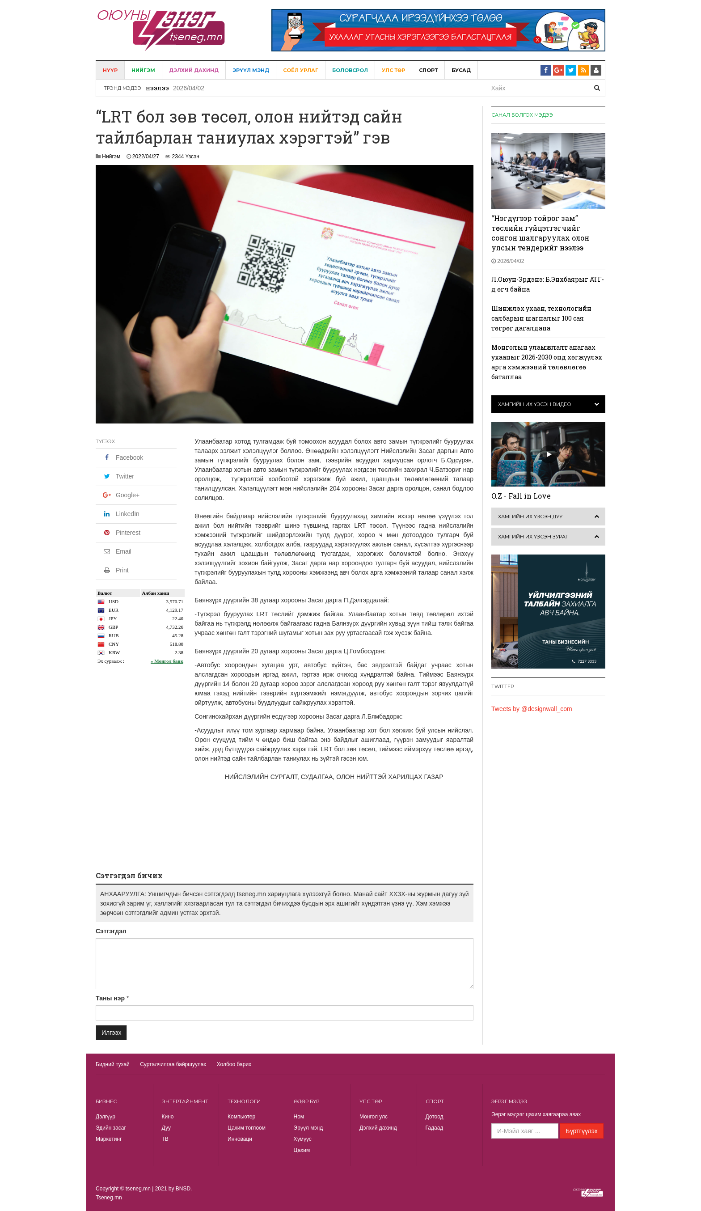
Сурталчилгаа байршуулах (173, 1064)
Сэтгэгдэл (111, 931)
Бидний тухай (113, 1064)
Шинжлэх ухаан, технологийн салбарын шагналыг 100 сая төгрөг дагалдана (541, 318)
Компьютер (241, 1117)
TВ (165, 1139)
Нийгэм (143, 70)
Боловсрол (350, 70)
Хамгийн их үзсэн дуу (530, 516)
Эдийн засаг (111, 1128)
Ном (299, 1117)
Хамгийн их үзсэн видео (534, 404)
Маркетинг (109, 1139)
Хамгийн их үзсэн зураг (533, 537)
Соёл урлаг (300, 70)
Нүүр (110, 70)
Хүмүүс (303, 1139)
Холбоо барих (234, 1064)
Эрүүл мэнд (250, 70)
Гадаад (434, 1128)
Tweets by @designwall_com (531, 708)
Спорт (428, 70)
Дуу (166, 1128)
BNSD (183, 1189)
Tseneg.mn (109, 1197)
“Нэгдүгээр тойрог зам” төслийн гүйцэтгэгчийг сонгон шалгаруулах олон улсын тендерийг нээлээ (540, 232)
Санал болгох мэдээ (522, 115)
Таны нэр (110, 998)
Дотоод (434, 1117)
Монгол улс (373, 1117)
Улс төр (393, 70)
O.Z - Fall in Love (521, 495)
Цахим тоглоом (247, 1128)
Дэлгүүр (105, 1117)
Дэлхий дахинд (194, 70)
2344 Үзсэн (185, 156)
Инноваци (240, 1139)
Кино (168, 1117)
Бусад (461, 70)
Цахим (302, 1150)
